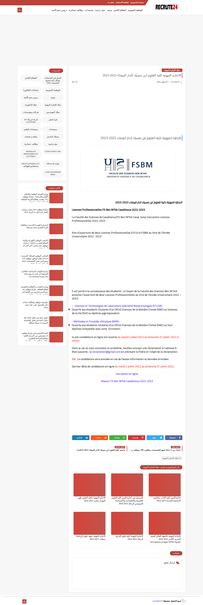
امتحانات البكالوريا (30, 90)
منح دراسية (100, 10)
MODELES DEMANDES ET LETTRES (31, 153)
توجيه (109, 10)
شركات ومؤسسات (31, 112)
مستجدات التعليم (31, 129)
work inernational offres (53, 173)
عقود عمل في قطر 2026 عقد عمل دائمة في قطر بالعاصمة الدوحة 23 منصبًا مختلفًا (36, 320)
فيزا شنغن (53, 119)
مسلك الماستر (53, 137)
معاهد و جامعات (30, 137)
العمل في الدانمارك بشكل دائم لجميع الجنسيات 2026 (53, 80)
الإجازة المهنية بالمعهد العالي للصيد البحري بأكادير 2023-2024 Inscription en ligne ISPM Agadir (165, 539)
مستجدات (89, 10)
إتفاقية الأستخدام (122, 2)
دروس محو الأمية (59, 10)
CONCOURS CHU (53, 151)
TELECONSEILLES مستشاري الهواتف (30, 164)
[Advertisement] (101, 41)
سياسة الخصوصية (137, 2)
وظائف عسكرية (76, 10)
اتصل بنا (111, 2)
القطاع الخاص (120, 10)
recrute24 (157, 601)
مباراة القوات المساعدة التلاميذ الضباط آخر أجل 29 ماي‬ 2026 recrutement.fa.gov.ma (35, 274)
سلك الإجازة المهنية (172, 70)
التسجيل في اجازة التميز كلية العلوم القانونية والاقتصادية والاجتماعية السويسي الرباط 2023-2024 (127, 501)
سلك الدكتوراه (31, 105)
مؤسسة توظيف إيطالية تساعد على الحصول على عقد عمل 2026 (35, 305)
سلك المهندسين (52, 112)
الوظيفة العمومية (135, 10)
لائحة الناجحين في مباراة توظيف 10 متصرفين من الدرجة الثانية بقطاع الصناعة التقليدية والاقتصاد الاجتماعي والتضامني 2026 (35, 338)
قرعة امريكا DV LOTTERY (30, 120)
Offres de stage (53, 163)
